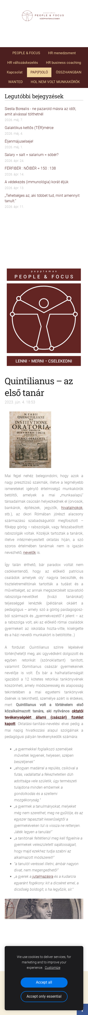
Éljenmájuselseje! (19, 141)
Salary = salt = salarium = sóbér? (31, 154)
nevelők (29, 552)
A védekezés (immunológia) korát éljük (37, 182)
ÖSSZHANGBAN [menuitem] (68, 72)
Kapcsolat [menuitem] (15, 72)
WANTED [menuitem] (15, 82)
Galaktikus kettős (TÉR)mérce (29, 127)
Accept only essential (44, 996)
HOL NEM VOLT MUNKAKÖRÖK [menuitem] (55, 82)
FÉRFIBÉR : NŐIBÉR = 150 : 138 (30, 168)
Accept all (44, 982)
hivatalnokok (72, 508)
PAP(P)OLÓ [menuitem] (39, 72)
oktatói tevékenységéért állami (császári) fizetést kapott (44, 717)
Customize (52, 968)
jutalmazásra (42, 876)
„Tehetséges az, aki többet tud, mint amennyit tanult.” (42, 198)
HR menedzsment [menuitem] (62, 53)
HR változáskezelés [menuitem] (22, 63)
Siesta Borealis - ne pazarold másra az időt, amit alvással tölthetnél (40, 111)
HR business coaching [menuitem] (63, 63)
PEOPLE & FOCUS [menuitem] (26, 53)
